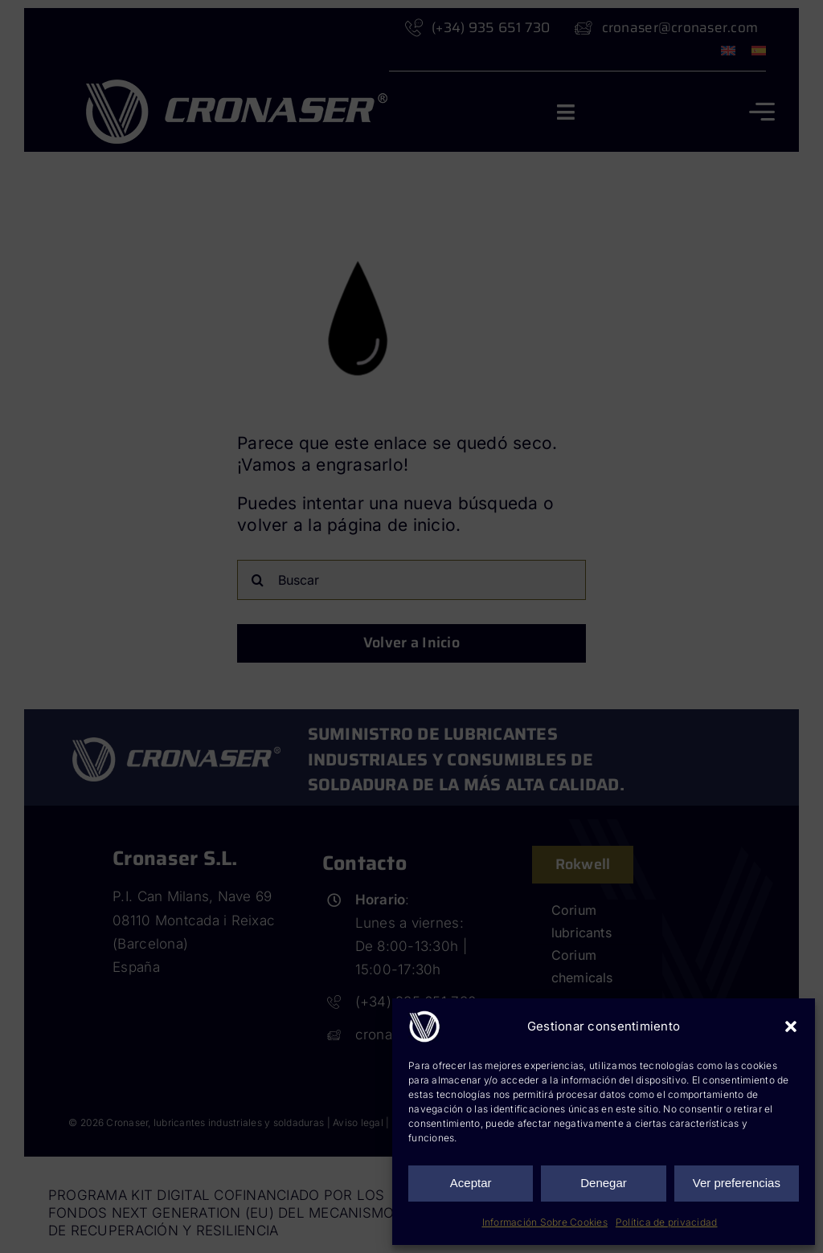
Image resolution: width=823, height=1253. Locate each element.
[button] (791, 1026)
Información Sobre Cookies (545, 1222)
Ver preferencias (736, 1183)
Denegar (603, 1183)
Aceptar (471, 1183)
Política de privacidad (667, 1222)
